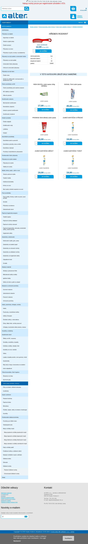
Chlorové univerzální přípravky (11, 67)
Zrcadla (5, 263)
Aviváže (5, 201)
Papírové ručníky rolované (10, 224)
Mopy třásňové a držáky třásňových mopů (15, 439)
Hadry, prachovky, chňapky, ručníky (11, 304)
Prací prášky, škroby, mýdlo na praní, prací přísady (14, 197)
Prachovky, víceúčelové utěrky (11, 312)
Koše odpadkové (7, 368)
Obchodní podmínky (6, 493)
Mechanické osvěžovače (9, 102)
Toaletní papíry (7, 216)
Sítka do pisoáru (7, 95)
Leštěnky (5, 129)
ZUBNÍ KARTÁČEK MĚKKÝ (44, 151)
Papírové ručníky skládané (10, 220)
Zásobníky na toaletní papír (10, 244)
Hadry (4, 308)
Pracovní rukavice (8, 297)
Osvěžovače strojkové (9, 114)
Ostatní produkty (6, 117)
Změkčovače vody (8, 125)
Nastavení (17, 541)
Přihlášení (79, 15)
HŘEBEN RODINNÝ (78, 27)
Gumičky (5, 413)
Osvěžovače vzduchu (7, 99)
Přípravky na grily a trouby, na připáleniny (14, 52)
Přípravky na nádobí (7, 34)
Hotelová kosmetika (8, 181)
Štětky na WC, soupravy (9, 338)
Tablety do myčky (7, 166)
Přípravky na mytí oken (8, 71)
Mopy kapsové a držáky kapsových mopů (15, 436)
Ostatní (5, 133)
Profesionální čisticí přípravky (10, 155)
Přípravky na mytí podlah (9, 60)
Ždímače (5, 462)
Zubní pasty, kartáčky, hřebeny (11, 383)
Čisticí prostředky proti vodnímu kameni (13, 87)
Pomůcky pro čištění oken (10, 421)
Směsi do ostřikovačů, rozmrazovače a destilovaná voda (13, 79)
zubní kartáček (73, 135)
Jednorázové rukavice (9, 293)
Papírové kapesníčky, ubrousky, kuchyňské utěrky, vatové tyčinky (14, 228)
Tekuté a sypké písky (8, 41)
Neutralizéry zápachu (8, 106)
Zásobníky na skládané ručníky (11, 252)
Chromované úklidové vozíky (11, 473)
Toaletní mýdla (7, 178)
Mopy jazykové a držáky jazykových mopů (15, 432)
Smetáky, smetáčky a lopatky (10, 342)
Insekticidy (6, 391)
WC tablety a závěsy (8, 91)
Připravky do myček (8, 163)
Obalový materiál (6, 267)
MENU (81, 22)
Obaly (3, 477)
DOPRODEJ (5, 30)
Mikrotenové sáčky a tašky (10, 274)
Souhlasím (68, 538)
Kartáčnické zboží (7, 334)
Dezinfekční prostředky (8, 136)
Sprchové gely (7, 379)
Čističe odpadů (7, 121)
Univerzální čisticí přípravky (10, 64)
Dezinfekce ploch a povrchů (10, 140)
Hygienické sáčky (7, 233)
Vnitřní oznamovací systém (8, 499)
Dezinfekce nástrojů (8, 148)
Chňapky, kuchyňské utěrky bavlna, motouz (14, 327)
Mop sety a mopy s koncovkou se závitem (14, 364)
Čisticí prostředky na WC (8, 84)
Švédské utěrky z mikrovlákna (11, 319)
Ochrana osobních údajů (7, 497)
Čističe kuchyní (7, 45)
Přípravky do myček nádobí (9, 159)
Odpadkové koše (7, 259)
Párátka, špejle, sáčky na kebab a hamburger (15, 409)
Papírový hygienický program (9, 213)
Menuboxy (6, 406)
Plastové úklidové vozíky (10, 469)
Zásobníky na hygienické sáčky (11, 255)
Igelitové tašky (7, 278)
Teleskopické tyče (7, 424)
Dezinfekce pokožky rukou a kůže (12, 144)
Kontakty (3, 496)
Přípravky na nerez (8, 49)
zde (44, 538)
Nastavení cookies (6, 500)
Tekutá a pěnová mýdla (9, 174)
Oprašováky (6, 361)
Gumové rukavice (7, 289)
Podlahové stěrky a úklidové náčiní (12, 451)
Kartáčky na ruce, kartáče (10, 349)
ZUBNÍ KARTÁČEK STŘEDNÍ (73, 117)
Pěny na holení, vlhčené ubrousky (12, 387)
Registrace (80, 17)
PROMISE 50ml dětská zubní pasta (44, 117)
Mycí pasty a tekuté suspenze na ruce (13, 189)
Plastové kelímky (7, 398)
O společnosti (4, 494)
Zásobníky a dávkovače (8, 237)
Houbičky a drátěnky (7, 330)
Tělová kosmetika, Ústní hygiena (10, 372)
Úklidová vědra (7, 458)
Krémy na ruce (7, 185)
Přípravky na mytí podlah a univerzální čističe (14, 56)
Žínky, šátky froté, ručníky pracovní (12, 323)
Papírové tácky (7, 402)
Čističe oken (6, 75)
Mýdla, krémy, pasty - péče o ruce (11, 170)
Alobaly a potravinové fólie (10, 270)
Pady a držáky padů (8, 447)
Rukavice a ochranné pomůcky (10, 285)
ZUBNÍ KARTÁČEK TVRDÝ (73, 151)
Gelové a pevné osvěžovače (10, 110)
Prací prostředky (6, 193)
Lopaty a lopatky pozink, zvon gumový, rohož (15, 357)
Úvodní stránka (33, 27)
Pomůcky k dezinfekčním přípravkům (13, 151)
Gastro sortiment (6, 394)
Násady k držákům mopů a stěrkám (12, 454)
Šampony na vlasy (8, 376)
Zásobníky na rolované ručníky (11, 248)
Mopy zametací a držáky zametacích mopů (15, 443)
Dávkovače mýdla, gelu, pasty (11, 240)
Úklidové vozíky (7, 466)
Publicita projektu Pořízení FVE (9, 502)
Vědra (4, 353)
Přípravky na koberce (8, 205)
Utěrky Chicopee (7, 315)
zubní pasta (44, 101)
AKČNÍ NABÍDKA (6, 26)
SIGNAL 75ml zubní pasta (72, 84)
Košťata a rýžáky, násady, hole (11, 346)
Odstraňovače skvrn (8, 209)
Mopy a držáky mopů (8, 428)
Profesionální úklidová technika (10, 417)
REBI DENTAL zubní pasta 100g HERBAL (44, 85)
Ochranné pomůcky (8, 300)
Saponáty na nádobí (8, 37)
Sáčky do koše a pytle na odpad (11, 282)
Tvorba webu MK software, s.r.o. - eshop (62, 532)
